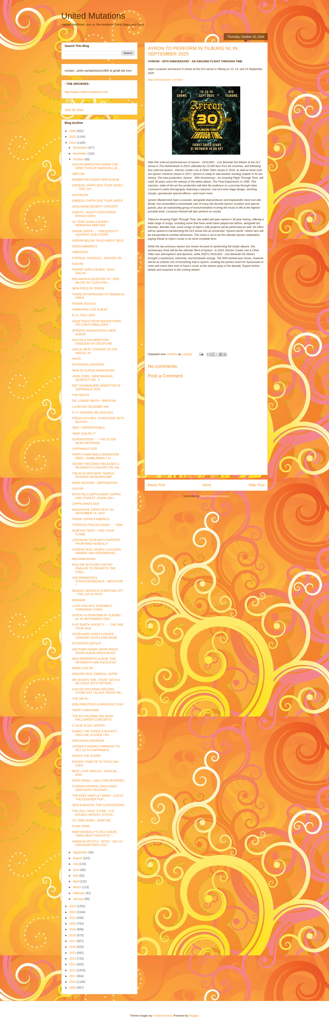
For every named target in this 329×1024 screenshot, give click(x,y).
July (76, 864)
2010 (73, 981)
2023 (73, 906)
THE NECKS (80, 395)
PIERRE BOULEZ (84, 303)
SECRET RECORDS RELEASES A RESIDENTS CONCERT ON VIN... (97, 465)
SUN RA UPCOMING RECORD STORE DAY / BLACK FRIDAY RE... (98, 691)
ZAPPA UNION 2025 (85, 503)
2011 (73, 976)
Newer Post (156, 485)
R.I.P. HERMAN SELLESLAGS (92, 412)
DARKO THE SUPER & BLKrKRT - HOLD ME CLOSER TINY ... (95, 733)
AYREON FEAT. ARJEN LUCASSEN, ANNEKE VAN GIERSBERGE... (96, 551)
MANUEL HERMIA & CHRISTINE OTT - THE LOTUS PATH (97, 592)
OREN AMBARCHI (84, 246)
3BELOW (78, 174)
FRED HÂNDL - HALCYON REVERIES (98, 780)
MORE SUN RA (82, 668)
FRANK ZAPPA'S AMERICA (90, 519)
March (77, 887)
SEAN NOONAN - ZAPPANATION (95, 482)
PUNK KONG (81, 826)
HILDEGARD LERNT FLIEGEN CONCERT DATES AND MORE (94, 635)
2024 (73, 142)
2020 (73, 923)
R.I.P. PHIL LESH (83, 315)
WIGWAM (78, 600)
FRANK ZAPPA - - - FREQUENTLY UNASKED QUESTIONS (95, 232)
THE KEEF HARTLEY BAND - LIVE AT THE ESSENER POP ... (98, 797)
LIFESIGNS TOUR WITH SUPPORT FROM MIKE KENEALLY (96, 541)
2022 (73, 912)
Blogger (193, 1015)
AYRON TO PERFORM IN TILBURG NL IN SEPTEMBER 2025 (96, 617)
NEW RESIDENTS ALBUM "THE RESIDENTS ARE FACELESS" (94, 660)
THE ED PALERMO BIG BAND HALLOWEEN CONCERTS (92, 717)
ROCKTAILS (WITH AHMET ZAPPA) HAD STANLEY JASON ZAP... (96, 496)
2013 (73, 964)
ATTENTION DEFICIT (86, 643)
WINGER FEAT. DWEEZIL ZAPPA (95, 674)
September (80, 852)
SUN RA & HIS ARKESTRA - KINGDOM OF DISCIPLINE (92, 341)
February (79, 893)
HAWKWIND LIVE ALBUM (89, 309)
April (76, 881)
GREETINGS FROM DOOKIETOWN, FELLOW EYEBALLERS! (97, 322)
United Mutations (93, 15)
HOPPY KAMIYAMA (85, 710)
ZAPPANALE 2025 (84, 448)
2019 (73, 929)
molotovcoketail (162, 1015)
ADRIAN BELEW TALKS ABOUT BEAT (98, 240)
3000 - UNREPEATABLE (88, 427)
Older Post (256, 485)
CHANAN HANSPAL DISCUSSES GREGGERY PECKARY (94, 788)
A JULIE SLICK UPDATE (88, 725)
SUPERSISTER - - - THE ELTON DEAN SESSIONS (94, 441)
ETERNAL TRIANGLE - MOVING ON (97, 258)
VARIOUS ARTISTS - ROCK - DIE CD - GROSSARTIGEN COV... (98, 843)
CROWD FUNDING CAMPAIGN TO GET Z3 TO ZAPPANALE (95, 748)
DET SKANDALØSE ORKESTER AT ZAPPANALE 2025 (96, 387)
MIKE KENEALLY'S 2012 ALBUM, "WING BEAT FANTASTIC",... (94, 833)
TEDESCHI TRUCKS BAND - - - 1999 (97, 525)
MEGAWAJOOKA (84, 559)
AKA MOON (80, 195)
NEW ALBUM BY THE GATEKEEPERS (98, 805)
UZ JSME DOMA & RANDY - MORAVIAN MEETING (91, 223)
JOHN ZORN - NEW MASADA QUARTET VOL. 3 (92, 377)
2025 (73, 136)
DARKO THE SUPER (86, 755)
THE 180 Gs (80, 698)
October (78, 159)
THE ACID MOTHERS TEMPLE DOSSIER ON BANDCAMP (93, 475)
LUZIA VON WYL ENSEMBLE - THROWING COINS (93, 607)
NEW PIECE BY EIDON (88, 288)
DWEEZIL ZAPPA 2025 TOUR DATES (97, 200)
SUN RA (77, 263)
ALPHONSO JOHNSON (88, 364)
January (78, 899)
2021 (73, 918)
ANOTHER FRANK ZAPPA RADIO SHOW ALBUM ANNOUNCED (95, 651)
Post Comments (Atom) (214, 496)
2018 (73, 935)
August (78, 858)
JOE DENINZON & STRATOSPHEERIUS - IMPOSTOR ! (97, 581)
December (80, 147)
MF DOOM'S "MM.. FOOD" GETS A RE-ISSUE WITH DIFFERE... (96, 681)
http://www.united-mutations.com (86, 92)
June (76, 870)
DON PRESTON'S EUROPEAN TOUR (97, 704)
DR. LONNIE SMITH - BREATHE (94, 400)
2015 (73, 952)
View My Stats (74, 110)
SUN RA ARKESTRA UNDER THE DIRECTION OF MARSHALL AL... (96, 166)
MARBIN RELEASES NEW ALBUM (95, 179)
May (76, 875)
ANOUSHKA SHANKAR (88, 740)
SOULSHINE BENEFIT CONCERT (95, 206)
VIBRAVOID (80, 252)
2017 (73, 941)
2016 (73, 947)
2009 (73, 987)
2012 (73, 970)
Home (206, 485)
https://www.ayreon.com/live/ (165, 79)
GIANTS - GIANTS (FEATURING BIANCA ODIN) (94, 214)
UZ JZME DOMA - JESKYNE (91, 820)
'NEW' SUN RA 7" (84, 433)
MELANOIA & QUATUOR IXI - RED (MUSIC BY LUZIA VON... (95, 280)
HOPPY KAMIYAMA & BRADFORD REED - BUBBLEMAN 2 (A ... (95, 456)
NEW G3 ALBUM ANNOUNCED (93, 370)
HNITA (76, 358)
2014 (73, 958)
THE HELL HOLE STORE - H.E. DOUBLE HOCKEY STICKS (93, 812)
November (80, 153)
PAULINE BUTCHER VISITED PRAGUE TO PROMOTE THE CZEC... (93, 568)
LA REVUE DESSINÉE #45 (90, 406)
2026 (73, 131)
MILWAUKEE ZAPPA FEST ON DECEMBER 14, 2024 (93, 511)
